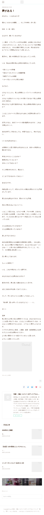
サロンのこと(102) (6, 375)
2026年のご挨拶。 (8, 430)
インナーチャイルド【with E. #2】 (13, 463)
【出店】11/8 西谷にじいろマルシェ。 (14, 447)
